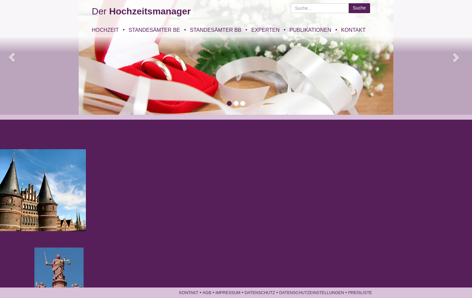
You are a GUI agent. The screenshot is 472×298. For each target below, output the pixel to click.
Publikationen (310, 30)
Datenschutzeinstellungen (311, 292)
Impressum (227, 292)
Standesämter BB (215, 30)
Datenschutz (260, 292)
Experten (265, 30)
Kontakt (353, 30)
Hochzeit (105, 30)
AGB (207, 292)
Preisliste (360, 292)
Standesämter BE (154, 30)
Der (141, 11)
